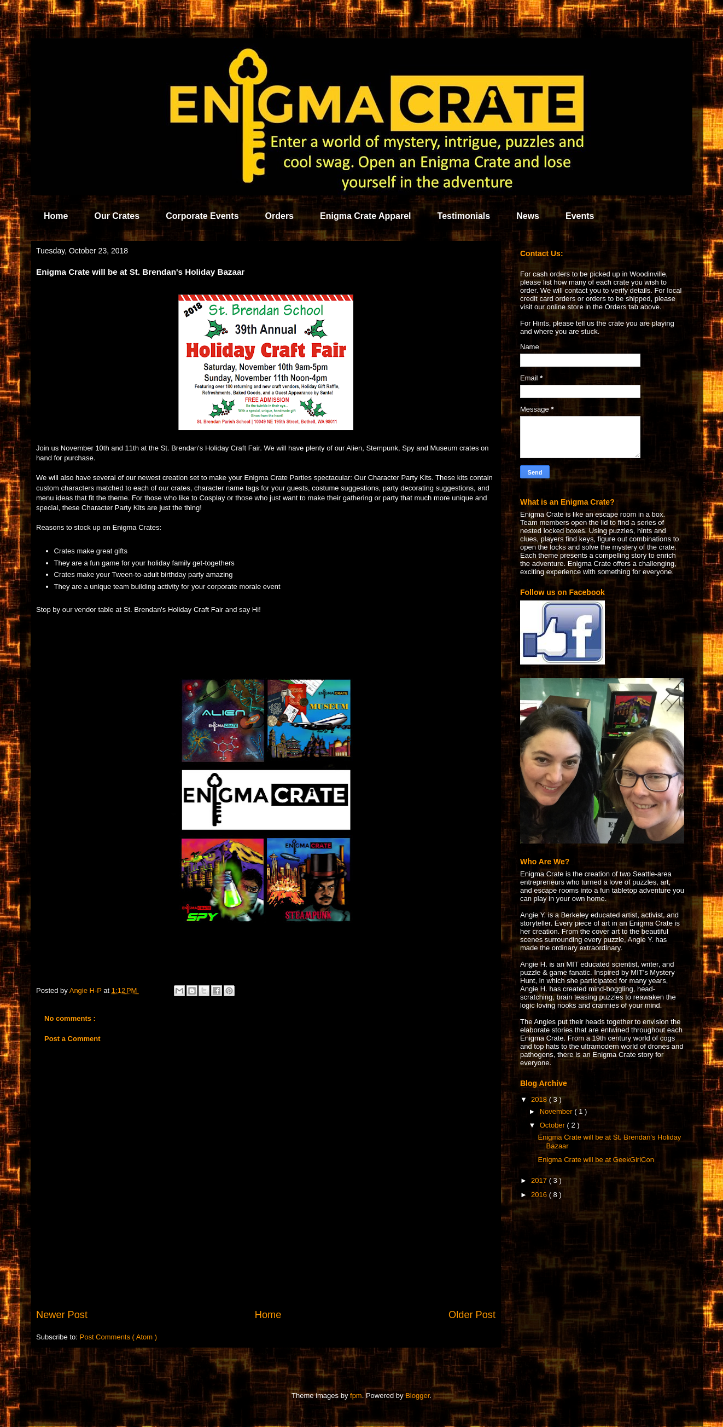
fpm (356, 1395)
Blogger (417, 1395)
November (557, 1111)
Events (579, 216)
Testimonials (464, 216)
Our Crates (116, 216)
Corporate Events (202, 216)
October (553, 1125)
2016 (540, 1195)
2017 (540, 1180)
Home (56, 216)
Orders (279, 216)
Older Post (471, 1314)
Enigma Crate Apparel (365, 216)
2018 (540, 1099)
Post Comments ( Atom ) (119, 1337)
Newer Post (62, 1314)
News (527, 216)
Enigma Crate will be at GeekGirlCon (596, 1160)
